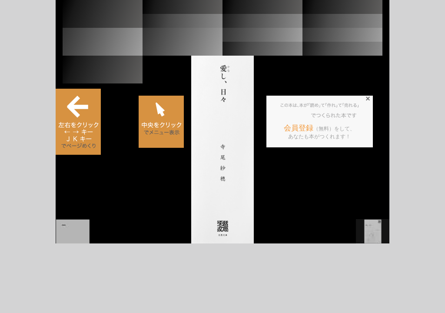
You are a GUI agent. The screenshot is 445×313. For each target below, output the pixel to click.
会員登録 (298, 128)
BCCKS (296, 115)
